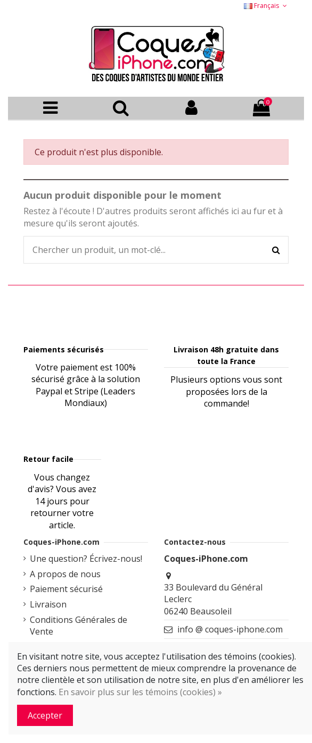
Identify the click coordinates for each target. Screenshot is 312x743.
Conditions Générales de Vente (78, 625)
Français (266, 5)
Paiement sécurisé (66, 589)
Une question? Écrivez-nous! (86, 558)
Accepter (45, 715)
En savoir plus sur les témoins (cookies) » (140, 692)
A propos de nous (65, 574)
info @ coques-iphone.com (230, 629)
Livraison (48, 604)
